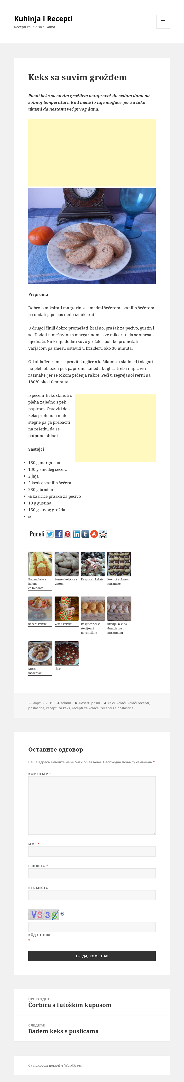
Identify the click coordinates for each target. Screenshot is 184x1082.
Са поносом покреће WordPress (55, 1065)
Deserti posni (89, 703)
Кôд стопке (39, 935)
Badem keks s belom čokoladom (37, 583)
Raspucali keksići (92, 579)
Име (34, 844)
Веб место (38, 887)
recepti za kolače (85, 708)
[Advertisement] (92, 153)
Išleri (58, 669)
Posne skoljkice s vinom (66, 581)
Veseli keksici (63, 624)
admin (66, 703)
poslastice (36, 708)
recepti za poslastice (117, 708)
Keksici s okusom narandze (118, 581)
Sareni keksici (37, 624)
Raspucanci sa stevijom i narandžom (90, 628)
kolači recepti (138, 703)
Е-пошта (38, 866)
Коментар (39, 773)
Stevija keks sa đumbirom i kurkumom (117, 628)
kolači (121, 703)
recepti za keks (58, 708)
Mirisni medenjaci (35, 671)
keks (111, 703)
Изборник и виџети (163, 28)
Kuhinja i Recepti (43, 18)
